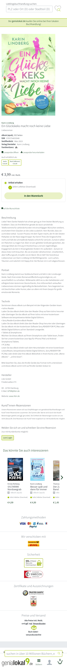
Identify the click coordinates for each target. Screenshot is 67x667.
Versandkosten (39, 623)
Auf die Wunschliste (11, 208)
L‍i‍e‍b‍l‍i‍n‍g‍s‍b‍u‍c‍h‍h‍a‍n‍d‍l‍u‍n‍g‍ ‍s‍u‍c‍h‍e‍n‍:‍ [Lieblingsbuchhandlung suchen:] (21, 3)
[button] (39, 663)
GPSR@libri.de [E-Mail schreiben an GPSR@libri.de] (13, 391)
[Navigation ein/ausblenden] (49, 662)
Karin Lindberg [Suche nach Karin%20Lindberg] (8, 123)
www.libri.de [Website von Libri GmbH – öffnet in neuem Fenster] (14, 396)
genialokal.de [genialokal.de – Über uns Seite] (18, 21)
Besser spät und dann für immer (38, 488)
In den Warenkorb (33, 195)
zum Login (7, 437)
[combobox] (30, 653)
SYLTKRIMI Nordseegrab (14, 488)
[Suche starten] (59, 653)
